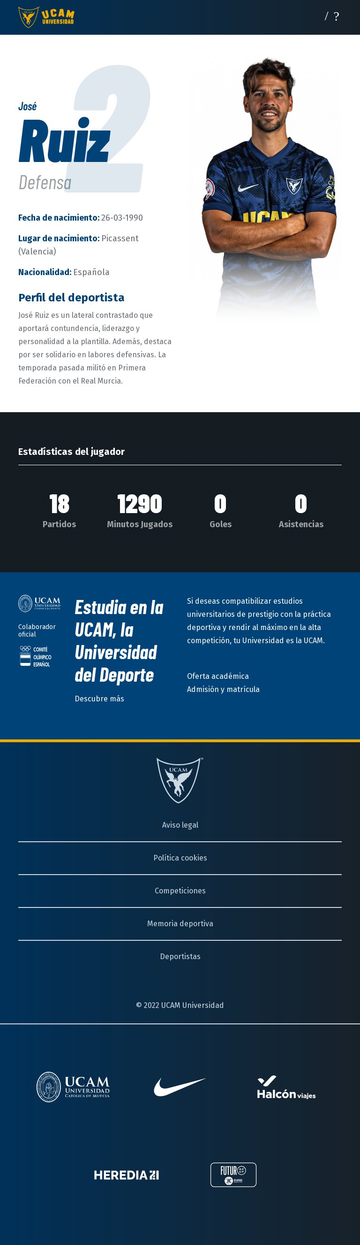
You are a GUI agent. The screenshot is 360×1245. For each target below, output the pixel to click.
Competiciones (180, 890)
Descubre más (99, 698)
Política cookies (180, 857)
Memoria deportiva (180, 923)
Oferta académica (218, 676)
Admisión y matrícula (223, 689)
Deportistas (180, 956)
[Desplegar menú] (336, 15)
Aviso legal (180, 825)
